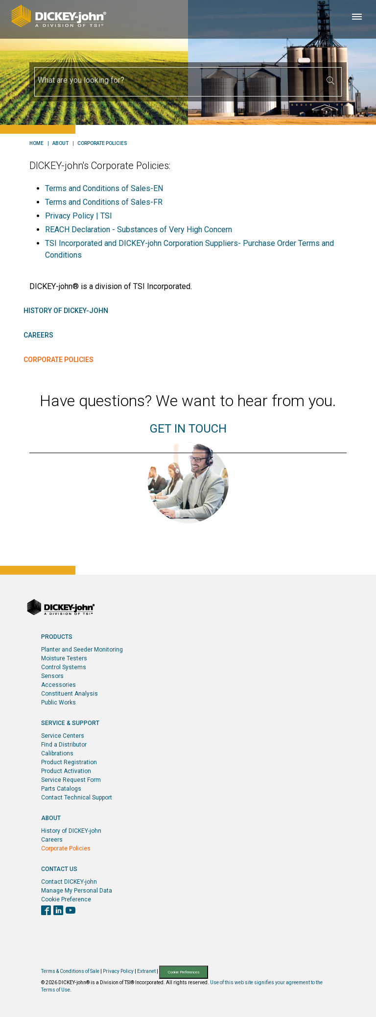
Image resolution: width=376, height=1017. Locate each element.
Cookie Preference (66, 899)
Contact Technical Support (76, 797)
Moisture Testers (64, 658)
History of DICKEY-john (66, 311)
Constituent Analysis (69, 693)
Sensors (52, 676)
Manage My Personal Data (76, 890)
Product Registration (69, 762)
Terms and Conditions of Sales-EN (104, 188)
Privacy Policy (118, 971)
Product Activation (66, 771)
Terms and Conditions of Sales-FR (104, 202)
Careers (38, 335)
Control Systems (63, 667)
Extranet (146, 971)
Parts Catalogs (61, 788)
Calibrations (57, 753)
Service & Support (70, 723)
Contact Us (59, 869)
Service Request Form (71, 779)
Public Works (58, 702)
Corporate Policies (102, 143)
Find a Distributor (64, 744)
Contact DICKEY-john (69, 881)
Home (36, 143)
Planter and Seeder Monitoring (82, 649)
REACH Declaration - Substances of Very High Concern (138, 229)
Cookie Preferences (183, 972)
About (60, 143)
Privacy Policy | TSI (78, 215)
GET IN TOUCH (188, 429)
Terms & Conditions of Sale (70, 971)
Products (56, 636)
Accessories (58, 684)
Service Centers (62, 735)
